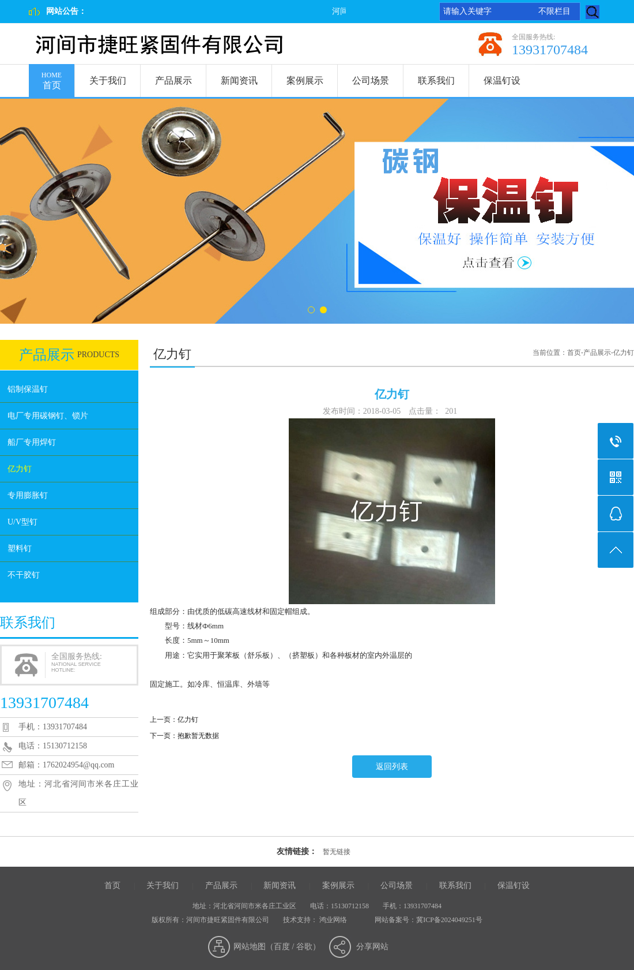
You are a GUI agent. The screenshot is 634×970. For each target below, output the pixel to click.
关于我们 (107, 80)
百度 (282, 946)
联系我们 (436, 80)
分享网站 (372, 946)
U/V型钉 (22, 522)
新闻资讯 (239, 80)
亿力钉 (19, 469)
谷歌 (304, 946)
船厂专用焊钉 (31, 442)
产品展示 (173, 80)
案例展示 (304, 80)
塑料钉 (19, 548)
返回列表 (392, 766)
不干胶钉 (23, 575)
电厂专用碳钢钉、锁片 (47, 415)
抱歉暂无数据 (198, 736)
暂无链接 (336, 852)
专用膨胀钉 (27, 495)
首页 (51, 77)
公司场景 (370, 80)
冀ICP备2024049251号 (449, 920)
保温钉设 (502, 80)
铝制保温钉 (27, 389)
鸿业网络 (333, 920)
